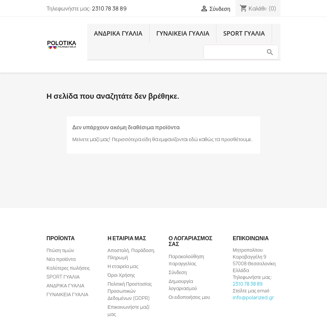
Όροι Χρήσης (121, 275)
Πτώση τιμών (60, 250)
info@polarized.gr (253, 297)
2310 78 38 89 (109, 8)
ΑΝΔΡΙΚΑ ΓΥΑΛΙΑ (118, 33)
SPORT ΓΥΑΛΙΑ (244, 33)
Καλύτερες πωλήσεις (68, 268)
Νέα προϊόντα (61, 259)
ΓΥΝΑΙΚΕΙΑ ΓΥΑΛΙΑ (182, 33)
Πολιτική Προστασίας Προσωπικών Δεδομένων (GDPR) (130, 291)
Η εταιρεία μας (123, 266)
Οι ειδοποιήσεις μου (189, 297)
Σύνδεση (178, 272)
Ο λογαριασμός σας (190, 241)
